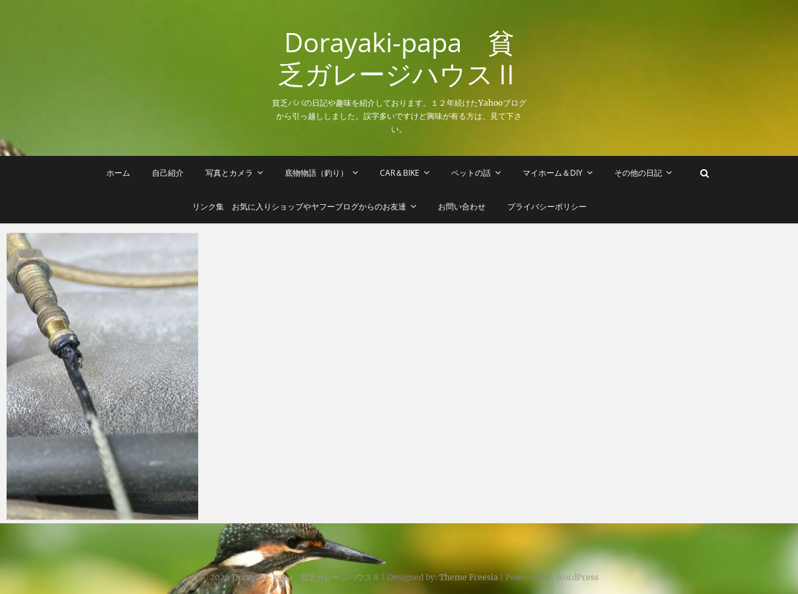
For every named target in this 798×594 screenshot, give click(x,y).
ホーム (118, 172)
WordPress (577, 577)
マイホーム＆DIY (553, 172)
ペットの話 (471, 172)
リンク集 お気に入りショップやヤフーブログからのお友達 (299, 206)
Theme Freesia (468, 577)
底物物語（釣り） (316, 172)
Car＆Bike (399, 172)
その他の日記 (638, 172)
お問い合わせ (462, 206)
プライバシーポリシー (547, 206)
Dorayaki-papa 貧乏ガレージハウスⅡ (399, 58)
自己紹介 (168, 172)
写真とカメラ (229, 172)
